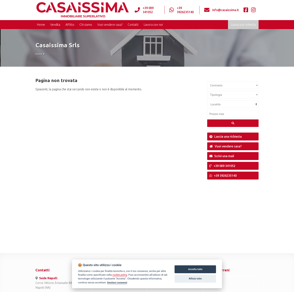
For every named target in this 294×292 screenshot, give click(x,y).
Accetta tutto (195, 269)
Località (215, 104)
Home (38, 54)
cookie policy (119, 274)
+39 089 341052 (148, 10)
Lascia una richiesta (243, 24)
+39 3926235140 (185, 10)
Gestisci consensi (117, 282)
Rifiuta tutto (195, 278)
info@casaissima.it (225, 10)
